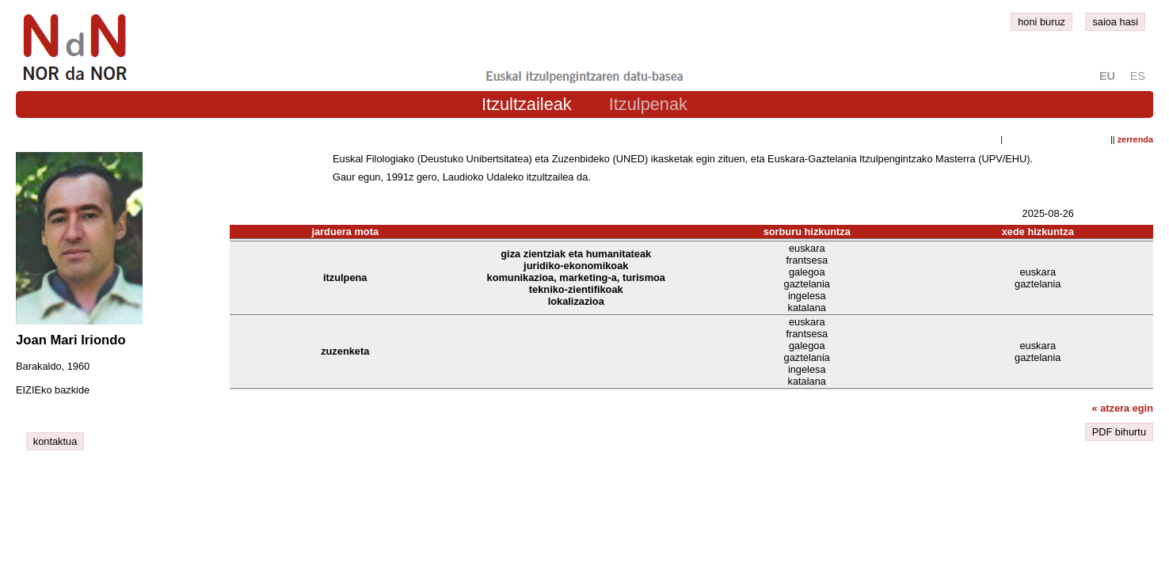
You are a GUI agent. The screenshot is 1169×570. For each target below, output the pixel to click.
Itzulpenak (648, 104)
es (1137, 76)
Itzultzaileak (527, 104)
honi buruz (1041, 22)
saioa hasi (1115, 22)
